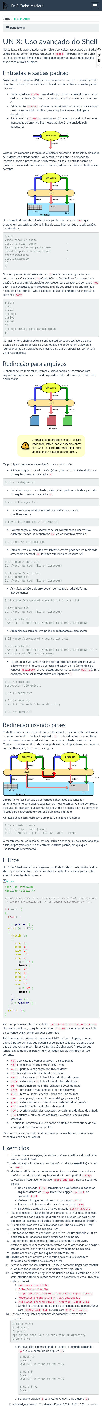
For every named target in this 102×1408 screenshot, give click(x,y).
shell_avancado (22, 18)
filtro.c (10, 881)
